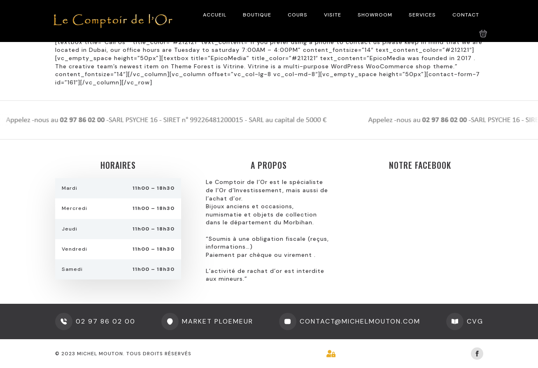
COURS (297, 15)
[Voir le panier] (483, 34)
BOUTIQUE (257, 15)
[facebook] (477, 353)
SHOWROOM (375, 15)
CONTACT (465, 15)
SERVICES (422, 15)
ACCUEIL (214, 15)
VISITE (332, 15)
